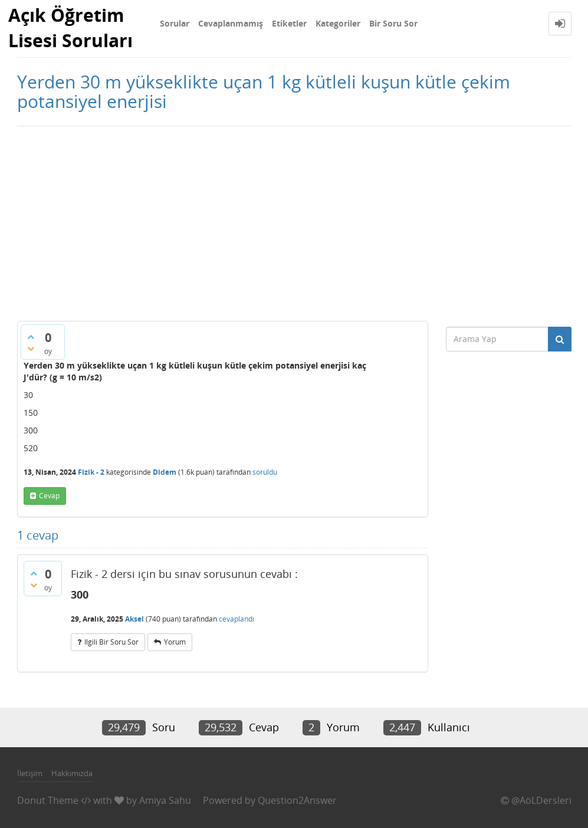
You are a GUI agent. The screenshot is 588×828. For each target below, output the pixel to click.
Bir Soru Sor (393, 23)
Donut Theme (47, 800)
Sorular (174, 23)
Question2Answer (297, 800)
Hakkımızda (72, 773)
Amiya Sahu (165, 800)
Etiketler (289, 23)
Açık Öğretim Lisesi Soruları (70, 27)
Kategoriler (338, 23)
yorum (175, 642)
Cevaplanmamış (230, 23)
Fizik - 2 (91, 472)
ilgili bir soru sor (111, 642)
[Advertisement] (294, 220)
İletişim (29, 773)
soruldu (264, 472)
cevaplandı (236, 619)
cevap (49, 496)
